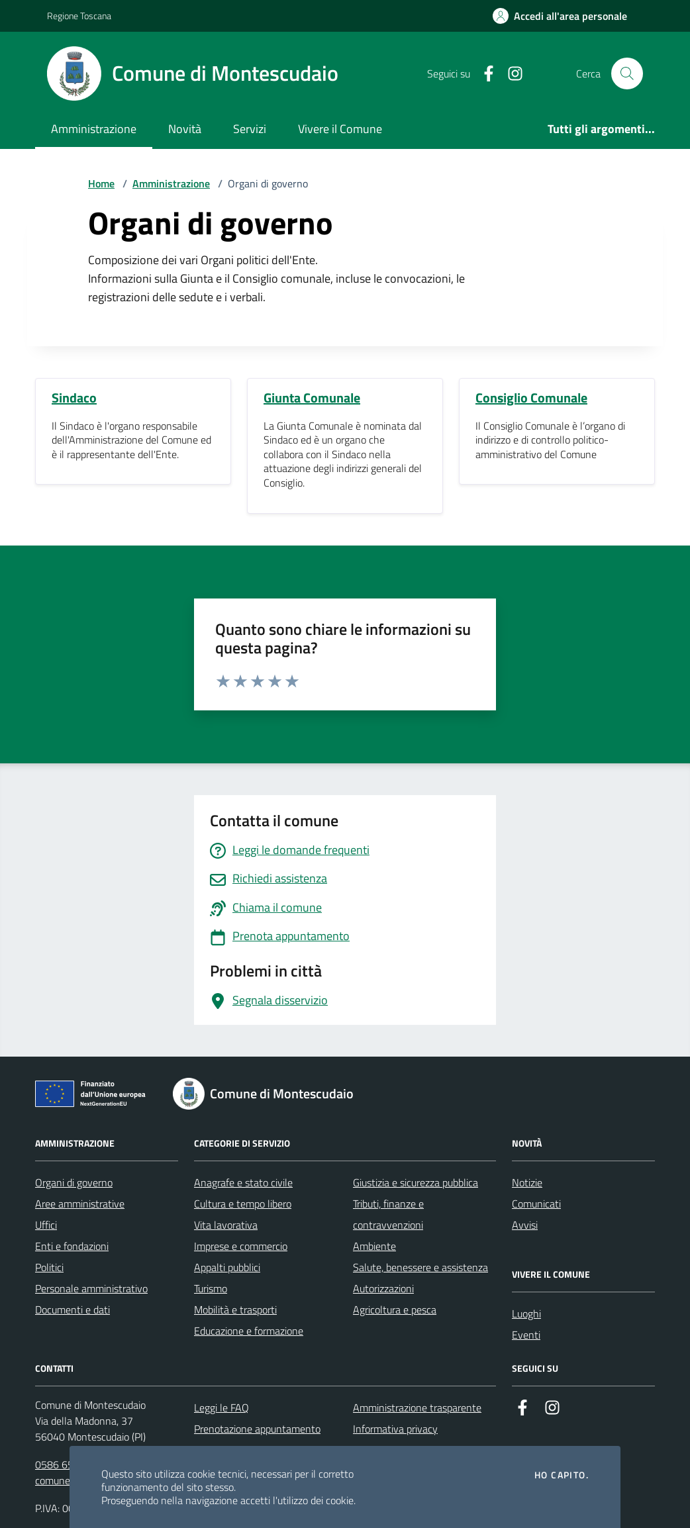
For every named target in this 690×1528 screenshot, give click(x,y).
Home (101, 183)
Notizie (527, 1182)
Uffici (46, 1225)
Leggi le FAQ (221, 1407)
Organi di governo (74, 1182)
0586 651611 (66, 1464)
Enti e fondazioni (72, 1246)
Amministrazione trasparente (417, 1407)
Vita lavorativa (226, 1225)
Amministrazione (93, 129)
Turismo (210, 1288)
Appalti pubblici (227, 1267)
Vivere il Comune (340, 129)
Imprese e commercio (240, 1246)
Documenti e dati (72, 1309)
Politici (49, 1267)
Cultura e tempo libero (242, 1204)
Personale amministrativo (91, 1288)
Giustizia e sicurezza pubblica (415, 1182)
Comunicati (536, 1204)
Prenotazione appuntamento (257, 1429)
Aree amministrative (79, 1204)
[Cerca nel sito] (627, 73)
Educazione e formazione (248, 1331)
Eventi (526, 1335)
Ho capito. (561, 1475)
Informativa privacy (395, 1429)
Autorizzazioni (383, 1288)
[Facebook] (483, 74)
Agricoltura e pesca (394, 1309)
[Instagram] (510, 74)
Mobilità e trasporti (235, 1309)
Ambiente (374, 1246)
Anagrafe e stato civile (243, 1182)
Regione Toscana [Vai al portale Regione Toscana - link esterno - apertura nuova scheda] (79, 16)
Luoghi (526, 1313)
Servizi (249, 129)
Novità (184, 129)
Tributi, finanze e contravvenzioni (388, 1214)
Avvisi (525, 1225)
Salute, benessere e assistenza (420, 1267)
